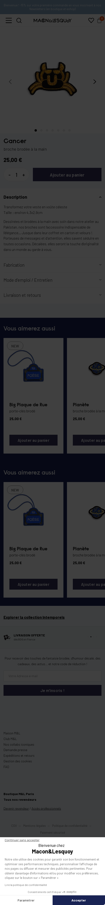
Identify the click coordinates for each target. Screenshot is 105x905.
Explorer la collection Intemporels (34, 619)
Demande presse (15, 750)
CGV (14, 826)
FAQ (6, 767)
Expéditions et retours (19, 755)
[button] (9, 20)
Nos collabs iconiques (19, 744)
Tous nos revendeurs (20, 799)
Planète (81, 405)
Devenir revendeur (16, 808)
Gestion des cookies (18, 761)
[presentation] (10, 81)
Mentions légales (35, 826)
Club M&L (10, 739)
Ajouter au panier (67, 174)
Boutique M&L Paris (19, 794)
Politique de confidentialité (69, 826)
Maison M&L (12, 733)
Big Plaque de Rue (28, 405)
